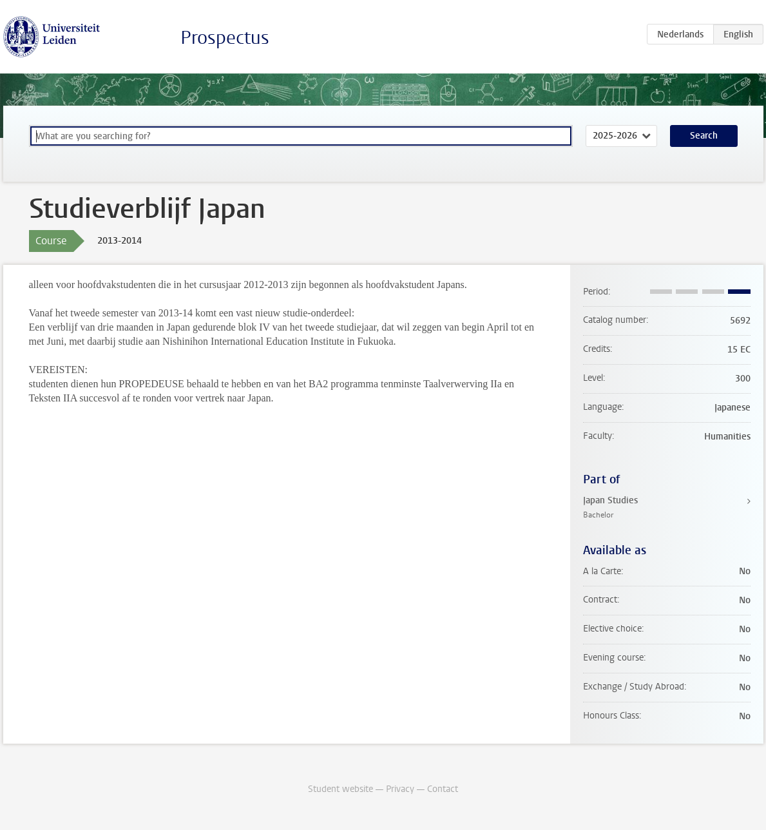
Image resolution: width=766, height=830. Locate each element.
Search (704, 136)
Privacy (400, 789)
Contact (442, 789)
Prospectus (224, 38)
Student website (340, 789)
